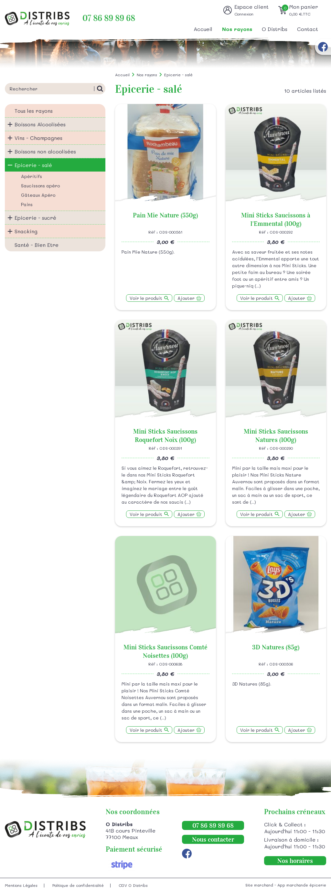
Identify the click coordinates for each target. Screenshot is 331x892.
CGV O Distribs (133, 885)
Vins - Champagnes (38, 137)
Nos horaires (295, 861)
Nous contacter (213, 839)
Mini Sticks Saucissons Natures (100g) (276, 435)
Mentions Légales (21, 885)
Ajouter (186, 298)
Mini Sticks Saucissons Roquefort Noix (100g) (165, 435)
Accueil (203, 29)
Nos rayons (237, 29)
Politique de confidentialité (78, 885)
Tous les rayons (34, 110)
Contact (307, 29)
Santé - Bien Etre (37, 244)
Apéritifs (31, 176)
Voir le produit (146, 298)
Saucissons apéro (40, 186)
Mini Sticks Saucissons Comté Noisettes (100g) (165, 651)
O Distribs (274, 29)
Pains (27, 204)
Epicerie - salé (33, 165)
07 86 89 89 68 (108, 18)
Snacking (26, 231)
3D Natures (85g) (275, 647)
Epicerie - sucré (35, 217)
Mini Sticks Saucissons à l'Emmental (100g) (275, 219)
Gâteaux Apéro (38, 195)
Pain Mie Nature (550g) (165, 215)
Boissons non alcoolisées (45, 151)
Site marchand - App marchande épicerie (285, 884)
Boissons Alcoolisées (40, 124)
